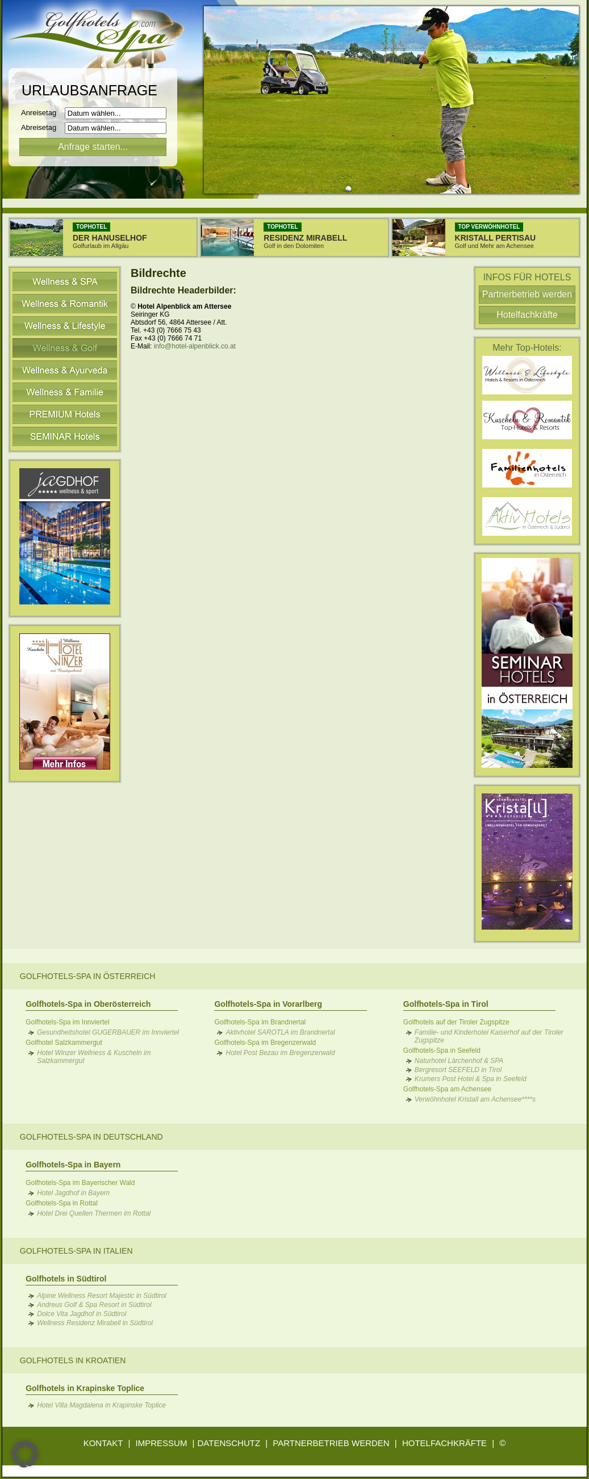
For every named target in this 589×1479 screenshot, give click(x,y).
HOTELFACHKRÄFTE (444, 1443)
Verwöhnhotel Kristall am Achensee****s (475, 1099)
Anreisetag (41, 112)
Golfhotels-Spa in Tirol (445, 1004)
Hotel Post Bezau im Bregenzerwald (280, 1053)
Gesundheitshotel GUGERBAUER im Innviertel (108, 1032)
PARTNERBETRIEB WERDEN (331, 1443)
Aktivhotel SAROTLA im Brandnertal (280, 1032)
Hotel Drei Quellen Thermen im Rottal (94, 1213)
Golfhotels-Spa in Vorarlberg (268, 1004)
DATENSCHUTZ (229, 1443)
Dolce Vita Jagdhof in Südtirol (81, 1314)
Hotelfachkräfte (527, 315)
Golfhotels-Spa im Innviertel (67, 1022)
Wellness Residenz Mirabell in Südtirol (95, 1323)
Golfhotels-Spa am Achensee (447, 1089)
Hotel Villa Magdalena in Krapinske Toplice (101, 1405)
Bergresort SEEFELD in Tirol (458, 1070)
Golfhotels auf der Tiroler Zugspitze (456, 1022)
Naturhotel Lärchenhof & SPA (459, 1061)
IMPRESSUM (161, 1443)
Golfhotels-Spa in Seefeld (442, 1050)
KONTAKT (103, 1443)
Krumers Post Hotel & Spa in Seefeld (471, 1079)
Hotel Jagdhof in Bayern (73, 1193)
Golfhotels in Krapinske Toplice (85, 1388)
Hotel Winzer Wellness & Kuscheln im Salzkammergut (94, 1057)
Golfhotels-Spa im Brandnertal (260, 1022)
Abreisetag (41, 127)
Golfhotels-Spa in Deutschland (91, 1136)
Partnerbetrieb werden (527, 294)
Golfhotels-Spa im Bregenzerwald (265, 1043)
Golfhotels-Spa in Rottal (62, 1203)
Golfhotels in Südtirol (66, 1278)
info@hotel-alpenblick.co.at (195, 346)
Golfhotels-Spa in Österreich (88, 976)
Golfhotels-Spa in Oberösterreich (88, 1004)
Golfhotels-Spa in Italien (76, 1250)
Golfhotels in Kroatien (73, 1360)
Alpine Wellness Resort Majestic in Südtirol (101, 1296)
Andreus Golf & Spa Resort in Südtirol (94, 1305)
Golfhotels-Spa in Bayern (73, 1164)
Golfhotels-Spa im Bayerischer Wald (80, 1183)
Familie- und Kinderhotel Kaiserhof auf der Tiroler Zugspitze (489, 1036)
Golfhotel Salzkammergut (64, 1043)
